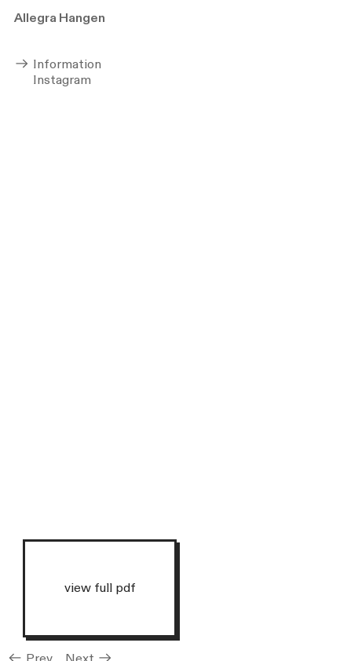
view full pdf (100, 587)
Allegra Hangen (59, 18)
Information (57, 64)
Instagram (52, 80)
